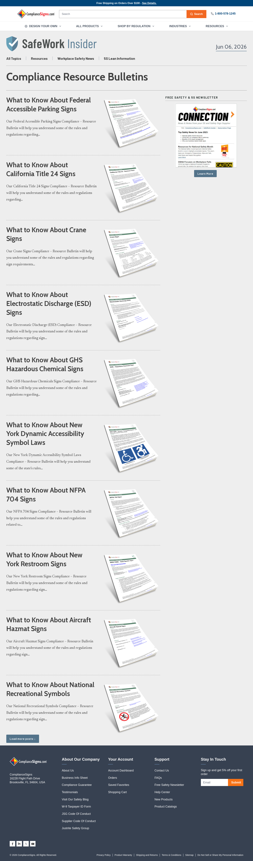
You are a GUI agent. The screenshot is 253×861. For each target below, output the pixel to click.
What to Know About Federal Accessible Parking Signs (48, 104)
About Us (68, 770)
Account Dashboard (121, 770)
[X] (26, 843)
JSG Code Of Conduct (76, 813)
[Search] (123, 14)
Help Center (162, 792)
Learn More (205, 173)
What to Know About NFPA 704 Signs (46, 494)
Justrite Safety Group (75, 828)
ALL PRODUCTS (89, 26)
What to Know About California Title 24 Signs (40, 169)
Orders (112, 777)
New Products (164, 799)
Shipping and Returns (147, 855)
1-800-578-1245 (223, 13)
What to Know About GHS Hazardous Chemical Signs (44, 364)
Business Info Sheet (75, 777)
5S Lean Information (119, 58)
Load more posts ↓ (23, 738)
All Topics (13, 58)
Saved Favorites (118, 785)
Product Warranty (123, 855)
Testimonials (70, 792)
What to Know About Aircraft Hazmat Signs (48, 624)
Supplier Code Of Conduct (79, 821)
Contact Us (162, 770)
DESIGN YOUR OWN (43, 26)
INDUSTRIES (180, 26)
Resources (39, 58)
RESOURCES (217, 26)
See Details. (149, 3)
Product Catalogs (166, 806)
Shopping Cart (117, 792)
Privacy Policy (103, 855)
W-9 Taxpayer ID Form (76, 806)
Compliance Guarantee (77, 785)
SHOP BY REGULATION (136, 26)
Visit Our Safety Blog (75, 799)
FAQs (158, 777)
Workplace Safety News (75, 58)
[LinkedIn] (19, 843)
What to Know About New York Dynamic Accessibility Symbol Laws (45, 434)
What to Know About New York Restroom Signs (44, 559)
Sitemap (189, 855)
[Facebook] (12, 843)
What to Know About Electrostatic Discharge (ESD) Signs (48, 303)
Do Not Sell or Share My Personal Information (220, 855)
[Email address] (214, 782)
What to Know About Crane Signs (46, 234)
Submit (236, 782)
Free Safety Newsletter (169, 785)
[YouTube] (32, 843)
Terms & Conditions (171, 855)
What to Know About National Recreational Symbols (50, 689)
